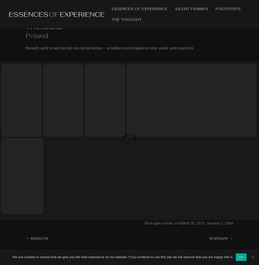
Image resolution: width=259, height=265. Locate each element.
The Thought (127, 20)
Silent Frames (191, 9)
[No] (252, 257)
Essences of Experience (140, 9)
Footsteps (228, 9)
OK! (241, 257)
